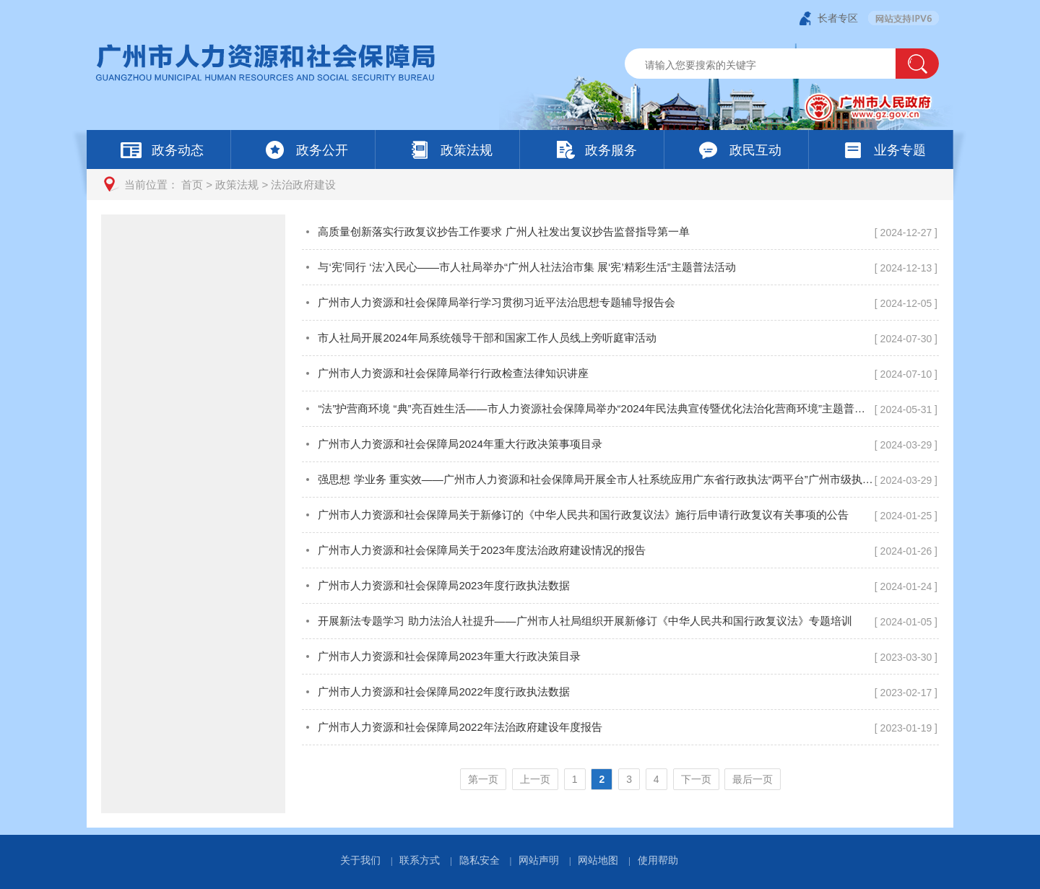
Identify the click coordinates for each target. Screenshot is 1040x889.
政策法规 (237, 184)
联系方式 (419, 860)
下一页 (696, 779)
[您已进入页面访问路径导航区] (520, 184)
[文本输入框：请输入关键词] (772, 65)
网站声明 (539, 860)
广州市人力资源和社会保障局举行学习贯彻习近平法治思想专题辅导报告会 (496, 302)
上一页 (535, 779)
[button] (917, 63)
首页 (192, 184)
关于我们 (360, 860)
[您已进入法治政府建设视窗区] (620, 513)
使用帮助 (658, 860)
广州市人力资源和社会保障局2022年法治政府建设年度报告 (460, 727)
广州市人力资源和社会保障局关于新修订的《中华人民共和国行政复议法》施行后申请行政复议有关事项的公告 (583, 514)
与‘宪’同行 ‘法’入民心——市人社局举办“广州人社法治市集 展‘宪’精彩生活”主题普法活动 (526, 267)
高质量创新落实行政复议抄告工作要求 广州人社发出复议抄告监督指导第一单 (503, 231)
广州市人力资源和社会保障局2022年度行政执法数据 (443, 691)
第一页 (483, 779)
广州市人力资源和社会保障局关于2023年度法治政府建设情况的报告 (481, 550)
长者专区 (838, 18)
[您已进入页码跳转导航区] (620, 779)
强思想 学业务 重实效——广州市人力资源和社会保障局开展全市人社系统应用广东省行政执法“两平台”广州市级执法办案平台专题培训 (596, 479)
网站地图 (598, 860)
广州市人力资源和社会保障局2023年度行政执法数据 (443, 585)
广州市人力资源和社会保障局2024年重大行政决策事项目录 (460, 444)
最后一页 (752, 779)
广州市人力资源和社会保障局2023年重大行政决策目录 (449, 656)
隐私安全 (479, 860)
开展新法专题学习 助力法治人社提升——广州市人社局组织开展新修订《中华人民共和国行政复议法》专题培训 (585, 621)
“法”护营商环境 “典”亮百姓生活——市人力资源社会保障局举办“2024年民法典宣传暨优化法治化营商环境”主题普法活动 (596, 408)
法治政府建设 (303, 184)
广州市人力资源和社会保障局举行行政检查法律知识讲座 (453, 373)
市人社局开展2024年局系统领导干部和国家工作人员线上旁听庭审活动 (487, 337)
